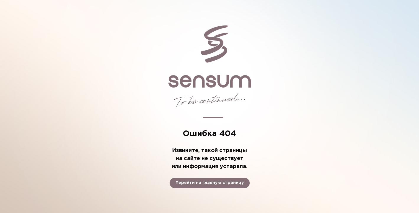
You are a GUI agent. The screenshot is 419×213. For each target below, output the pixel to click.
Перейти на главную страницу (210, 183)
